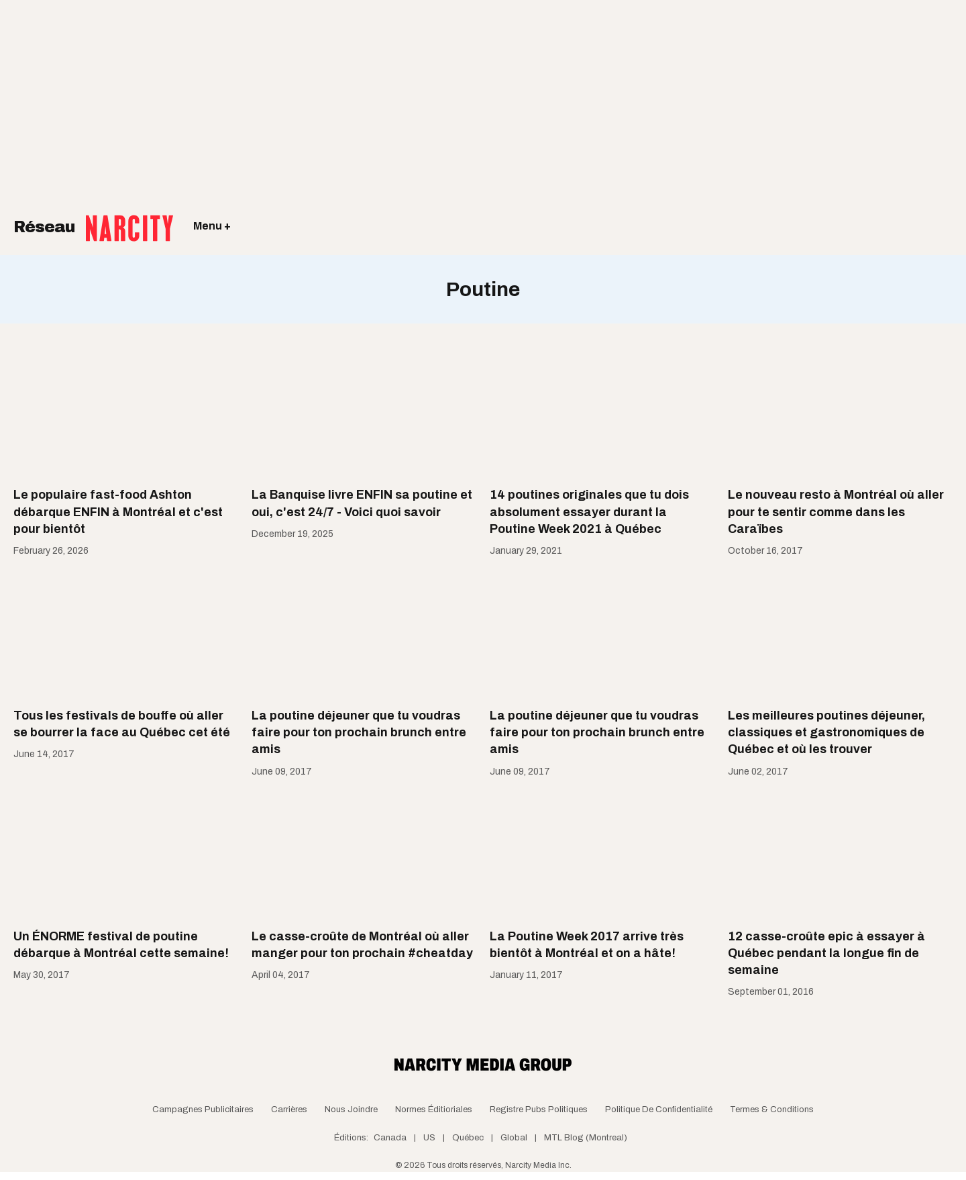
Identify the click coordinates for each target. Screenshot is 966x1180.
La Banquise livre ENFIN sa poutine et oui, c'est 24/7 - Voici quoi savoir (362, 503)
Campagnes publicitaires (203, 1109)
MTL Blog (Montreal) (585, 1137)
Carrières (289, 1109)
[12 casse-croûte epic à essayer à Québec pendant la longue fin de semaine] (840, 854)
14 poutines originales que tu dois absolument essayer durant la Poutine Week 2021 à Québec (589, 511)
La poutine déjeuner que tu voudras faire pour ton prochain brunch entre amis (359, 732)
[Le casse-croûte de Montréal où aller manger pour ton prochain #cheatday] (364, 854)
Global (513, 1137)
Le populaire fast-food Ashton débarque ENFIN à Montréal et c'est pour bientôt (118, 511)
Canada (390, 1137)
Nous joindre (351, 1109)
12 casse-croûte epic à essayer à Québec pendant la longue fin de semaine (826, 953)
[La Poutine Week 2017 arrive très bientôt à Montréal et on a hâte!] (602, 854)
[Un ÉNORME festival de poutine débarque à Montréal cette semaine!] (125, 854)
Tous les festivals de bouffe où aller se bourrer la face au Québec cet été (121, 724)
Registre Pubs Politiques (539, 1109)
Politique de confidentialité (658, 1109)
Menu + (212, 226)
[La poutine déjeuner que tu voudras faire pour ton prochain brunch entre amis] (364, 634)
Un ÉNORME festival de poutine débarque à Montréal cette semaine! (121, 945)
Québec (468, 1137)
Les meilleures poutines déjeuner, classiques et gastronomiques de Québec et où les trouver (826, 732)
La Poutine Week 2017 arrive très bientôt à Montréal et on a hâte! (587, 945)
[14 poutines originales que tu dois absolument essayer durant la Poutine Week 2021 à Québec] (602, 413)
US (429, 1137)
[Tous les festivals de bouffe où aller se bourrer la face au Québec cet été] (125, 634)
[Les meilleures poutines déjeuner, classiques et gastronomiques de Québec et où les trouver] (840, 634)
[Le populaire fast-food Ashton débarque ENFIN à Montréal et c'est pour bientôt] (125, 413)
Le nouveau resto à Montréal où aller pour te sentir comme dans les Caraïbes (836, 511)
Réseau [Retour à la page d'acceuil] (93, 218)
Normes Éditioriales (433, 1109)
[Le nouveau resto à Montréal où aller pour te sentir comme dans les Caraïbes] (840, 413)
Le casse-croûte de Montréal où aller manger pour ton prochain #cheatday (362, 945)
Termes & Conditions (772, 1109)
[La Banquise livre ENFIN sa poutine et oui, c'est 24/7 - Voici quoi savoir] (364, 413)
